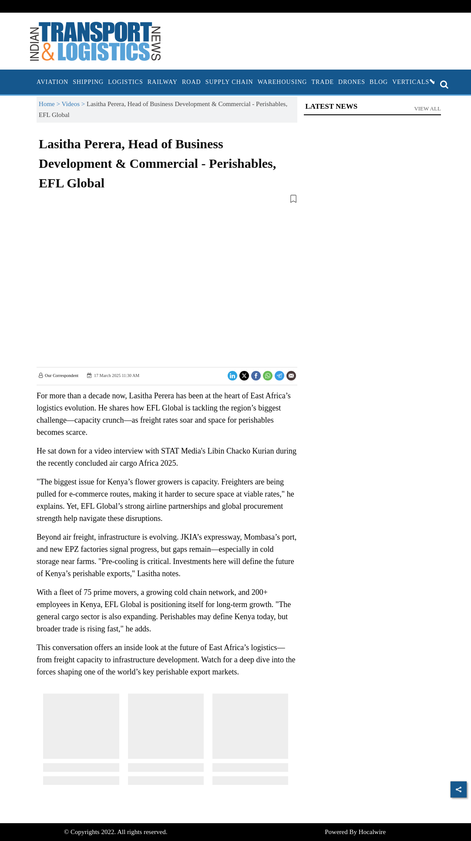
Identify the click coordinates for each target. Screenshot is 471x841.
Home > (50, 103)
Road (191, 82)
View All (427, 108)
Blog (379, 82)
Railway (163, 82)
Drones (351, 82)
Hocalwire (372, 831)
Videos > (74, 103)
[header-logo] (95, 40)
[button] (167, 200)
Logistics (125, 82)
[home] (32, 82)
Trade (322, 82)
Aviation (52, 82)
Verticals (415, 82)
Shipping (88, 82)
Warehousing (282, 82)
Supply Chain (229, 82)
